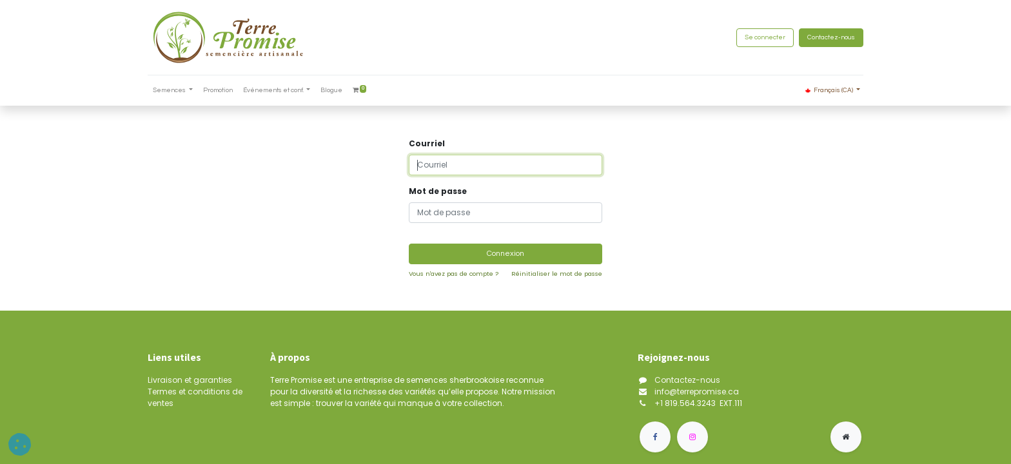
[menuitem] (218, 91)
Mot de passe (438, 191)
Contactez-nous (831, 37)
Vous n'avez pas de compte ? (453, 273)
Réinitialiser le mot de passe (556, 273)
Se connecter (765, 37)
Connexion (505, 253)
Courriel (427, 143)
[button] (19, 444)
